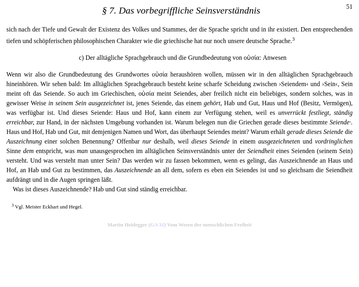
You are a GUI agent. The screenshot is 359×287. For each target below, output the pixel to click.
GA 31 (157, 225)
